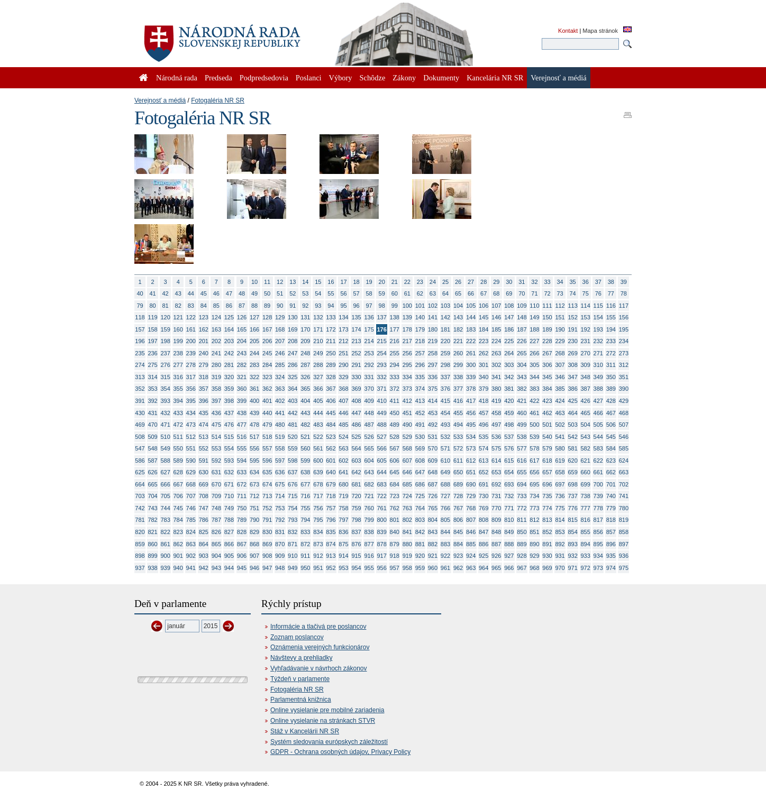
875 (343, 544)
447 (356, 413)
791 (267, 520)
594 (242, 460)
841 (407, 532)
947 (267, 568)
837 (356, 532)
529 (407, 437)
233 (611, 341)
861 (165, 544)
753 (280, 508)
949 (292, 568)
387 (585, 388)
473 (191, 424)
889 (521, 544)
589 (178, 460)
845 (458, 532)
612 (471, 460)
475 (216, 424)
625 (139, 472)
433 (178, 413)
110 (534, 305)
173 (343, 329)
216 (394, 341)
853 (559, 532)
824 (191, 532)
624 (623, 460)
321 (242, 377)
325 (292, 377)
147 (509, 317)
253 (368, 353)
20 (382, 282)
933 (585, 556)
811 (521, 520)
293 (382, 365)
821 (152, 532)
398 (229, 401)
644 (382, 472)
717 (318, 496)
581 (572, 448)
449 (382, 413)
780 (623, 508)
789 (242, 520)
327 (318, 377)
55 (330, 293)
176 (382, 329)
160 (178, 329)
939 (165, 568)
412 (407, 401)
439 (254, 413)
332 (382, 377)
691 (483, 484)
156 (623, 317)
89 (267, 305)
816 (585, 520)
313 (139, 377)
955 (368, 568)
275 (152, 365)
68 (496, 293)
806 (458, 520)
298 (445, 365)
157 (139, 329)
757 (330, 508)
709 (216, 496)
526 (368, 437)
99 (394, 305)
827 (229, 532)
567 (394, 448)
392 (152, 401)
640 (330, 472)
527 (382, 437)
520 (292, 437)
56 (343, 293)
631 (216, 472)
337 (445, 377)
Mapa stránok (600, 30)
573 (471, 448)
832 (292, 532)
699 (585, 484)
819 (623, 520)
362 (267, 388)
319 (216, 377)
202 (216, 341)
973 (598, 568)
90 (280, 305)
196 (139, 341)
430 (139, 413)
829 (254, 532)
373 (407, 388)
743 (152, 508)
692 (496, 484)
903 (203, 556)
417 (471, 401)
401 (267, 401)
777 (585, 508)
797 (343, 520)
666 (165, 484)
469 (139, 424)
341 (496, 377)
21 (394, 282)
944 (229, 568)
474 (203, 424)
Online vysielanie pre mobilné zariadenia (327, 710)
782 (152, 520)
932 (572, 556)
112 (559, 305)
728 (458, 496)
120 (165, 317)
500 (534, 424)
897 (623, 544)
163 (216, 329)
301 (483, 365)
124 (216, 317)
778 (598, 508)
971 (572, 568)
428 (611, 401)
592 (216, 460)
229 (559, 341)
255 (394, 353)
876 (356, 544)
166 (254, 329)
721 (368, 496)
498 (509, 424)
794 (305, 520)
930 (547, 556)
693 (509, 484)
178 (407, 329)
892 (559, 544)
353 (152, 388)
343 (521, 377)
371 (382, 388)
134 (343, 317)
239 (191, 353)
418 (483, 401)
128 (267, 317)
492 (432, 424)
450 (394, 413)
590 (191, 460)
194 (611, 329)
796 (330, 520)
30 (509, 282)
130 (292, 317)
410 (382, 401)
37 (598, 282)
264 (509, 353)
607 (407, 460)
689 (458, 484)
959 (420, 568)
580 (559, 448)
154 (598, 317)
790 (254, 520)
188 (534, 329)
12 (280, 282)
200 (191, 341)
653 (496, 472)
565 (368, 448)
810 (509, 520)
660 (585, 472)
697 (559, 484)
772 (521, 508)
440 (267, 413)
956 (382, 568)
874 (330, 544)
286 (292, 365)
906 (242, 556)
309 (585, 365)
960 (432, 568)
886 (483, 544)
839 (382, 532)
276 (165, 365)
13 (292, 282)
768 (471, 508)
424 (559, 401)
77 (611, 293)
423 (547, 401)
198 (165, 341)
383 (534, 388)
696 (547, 484)
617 (534, 460)
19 (369, 282)
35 (573, 282)
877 (368, 544)
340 (483, 377)
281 (229, 365)
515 (229, 437)
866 (229, 544)
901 (178, 556)
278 (191, 365)
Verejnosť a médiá (160, 100)
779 (611, 508)
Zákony (404, 77)
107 (496, 305)
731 (496, 496)
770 (496, 508)
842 (420, 532)
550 (178, 448)
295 (407, 365)
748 (216, 508)
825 (203, 532)
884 (458, 544)
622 (598, 460)
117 (623, 305)
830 (267, 532)
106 (483, 305)
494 (458, 424)
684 (394, 484)
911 (305, 556)
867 (242, 544)
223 (483, 341)
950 (305, 568)
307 (559, 365)
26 (458, 282)
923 (458, 556)
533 (458, 437)
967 (521, 568)
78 (624, 293)
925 (483, 556)
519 (280, 437)
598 (292, 460)
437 (229, 413)
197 (152, 341)
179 (420, 329)
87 (242, 305)
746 (191, 508)
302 (496, 365)
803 (420, 520)
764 (420, 508)
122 (191, 317)
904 (216, 556)
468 (623, 413)
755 (305, 508)
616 (521, 460)
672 (242, 484)
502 (559, 424)
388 (598, 388)
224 (496, 341)
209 (305, 341)
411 (394, 401)
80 (152, 305)
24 (433, 282)
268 (559, 353)
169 (292, 329)
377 (458, 388)
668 (191, 484)
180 (432, 329)
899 (152, 556)
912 (318, 556)
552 (203, 448)
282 (242, 365)
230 (572, 341)
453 (432, 413)
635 (267, 472)
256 (407, 353)
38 (611, 282)
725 (420, 496)
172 (330, 329)
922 (445, 556)
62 (420, 293)
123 (203, 317)
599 (305, 460)
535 (483, 437)
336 (432, 377)
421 (521, 401)
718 (330, 496)
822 (165, 532)
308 (572, 365)
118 (139, 317)
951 (318, 568)
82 (178, 305)
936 (623, 556)
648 (432, 472)
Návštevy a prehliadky (301, 657)
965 (496, 568)
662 (611, 472)
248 (305, 353)
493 (445, 424)
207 (280, 341)
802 (407, 520)
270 (585, 353)
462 (547, 413)
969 (547, 568)
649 (445, 472)
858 (623, 532)
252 (356, 353)
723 (394, 496)
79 (139, 305)
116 (611, 305)
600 (318, 460)
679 (330, 484)
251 (343, 353)
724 (407, 496)
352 (139, 388)
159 (165, 329)
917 (382, 556)
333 (394, 377)
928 (521, 556)
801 (394, 520)
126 (242, 317)
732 (509, 496)
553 (216, 448)
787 (216, 520)
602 (343, 460)
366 (318, 388)
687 (432, 484)
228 (547, 341)
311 (611, 365)
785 (191, 520)
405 (318, 401)
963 (471, 568)
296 (420, 365)
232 (598, 341)
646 (407, 472)
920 (420, 556)
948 (280, 568)
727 (445, 496)
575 (496, 448)
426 (585, 401)
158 (152, 329)
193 (598, 329)
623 (611, 460)
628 (178, 472)
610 (445, 460)
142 (445, 317)
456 (471, 413)
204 (242, 341)
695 (534, 484)
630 (203, 472)
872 (305, 544)
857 (611, 532)
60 (394, 293)
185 (496, 329)
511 (178, 437)
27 (471, 282)
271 (598, 353)
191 (572, 329)
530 (420, 437)
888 (509, 544)
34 (560, 282)
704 (152, 496)
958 (407, 568)
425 (572, 401)
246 (280, 353)
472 (178, 424)
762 (394, 508)
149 (534, 317)
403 (292, 401)
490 (407, 424)
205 (254, 341)
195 (623, 329)
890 (534, 544)
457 (483, 413)
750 (242, 508)
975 (623, 568)
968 (534, 568)
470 (152, 424)
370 (368, 388)
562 (330, 448)
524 (343, 437)
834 (318, 532)
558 (280, 448)
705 (165, 496)
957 (394, 568)
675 (280, 484)
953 (343, 568)
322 (254, 377)
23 (420, 282)
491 (420, 424)
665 (152, 484)
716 (305, 496)
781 (139, 520)
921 (432, 556)
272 (611, 353)
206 (267, 341)
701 (611, 484)
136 (368, 317)
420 (509, 401)
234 (623, 341)
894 (585, 544)
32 (534, 282)
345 (547, 377)
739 (598, 496)
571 (445, 448)
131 (305, 317)
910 (292, 556)
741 (623, 496)
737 (572, 496)
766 (445, 508)
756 (318, 508)
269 (572, 353)
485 (343, 424)
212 (343, 341)
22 (407, 282)
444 (318, 413)
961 (445, 568)
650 (458, 472)
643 (368, 472)
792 (280, 520)
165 (242, 329)
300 (471, 365)
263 (496, 353)
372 (394, 388)
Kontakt (568, 30)
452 (420, 413)
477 (242, 424)
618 (547, 460)
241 (216, 353)
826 (216, 532)
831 (280, 532)
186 (509, 329)
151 (559, 317)
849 (509, 532)
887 (496, 544)
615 (509, 460)
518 (267, 437)
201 (203, 341)
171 (318, 329)
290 (343, 365)
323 (267, 377)
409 (368, 401)
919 (407, 556)
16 (330, 282)
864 (203, 544)
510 (165, 437)
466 (598, 413)
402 (280, 401)
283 (254, 365)
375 (432, 388)
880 (407, 544)
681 (356, 484)
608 (420, 460)
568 (407, 448)
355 (178, 388)
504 (585, 424)
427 (598, 401)
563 (343, 448)
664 (139, 484)
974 (611, 568)
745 (178, 508)
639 (318, 472)
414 (432, 401)
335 (420, 377)
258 (432, 353)
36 (585, 282)
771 (509, 508)
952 (330, 568)
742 (139, 508)
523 (330, 437)
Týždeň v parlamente (300, 679)
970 (559, 568)
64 (445, 293)
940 (178, 568)
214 (368, 341)
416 (458, 401)
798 (356, 520)
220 (445, 341)
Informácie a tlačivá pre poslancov (318, 626)
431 (152, 413)
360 (242, 388)
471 (165, 424)
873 (318, 544)
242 (229, 353)
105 (471, 305)
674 (267, 484)
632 (229, 472)
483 (318, 424)
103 (445, 305)
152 (572, 317)
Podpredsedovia (264, 77)
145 (483, 317)
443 (305, 413)
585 (623, 448)
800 (382, 520)
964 (483, 568)
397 (216, 401)
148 (521, 317)
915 (356, 556)
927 (509, 556)
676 (292, 484)
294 (394, 365)
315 (165, 377)
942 (203, 568)
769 (483, 508)
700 (598, 484)
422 (534, 401)
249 (318, 353)
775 (559, 508)
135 (356, 317)
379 (483, 388)
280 (216, 365)
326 (305, 377)
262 (483, 353)
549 (165, 448)
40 (139, 293)
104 (458, 305)
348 (585, 377)
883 (445, 544)
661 (598, 472)
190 (559, 329)
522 (318, 437)
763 (407, 508)
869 (267, 544)
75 (585, 293)
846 (471, 532)
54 (318, 293)
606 (394, 460)
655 (521, 472)
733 (521, 496)
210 (318, 341)
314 (152, 377)
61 (407, 293)
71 (534, 293)
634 (254, 472)
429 (623, 401)
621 (585, 460)
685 (407, 484)
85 (216, 305)
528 (394, 437)
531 (432, 437)
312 (623, 365)
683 (382, 484)
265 (521, 353)
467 (611, 413)
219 (432, 341)
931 (559, 556)
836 (343, 532)
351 (623, 377)
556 (254, 448)
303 (509, 365)
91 (292, 305)
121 (178, 317)
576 (509, 448)
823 (178, 532)
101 (420, 305)
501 (547, 424)
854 (572, 532)
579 (547, 448)
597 (280, 460)
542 (572, 437)
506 (611, 424)
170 (305, 329)
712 (254, 496)
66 (471, 293)
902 (191, 556)
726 (432, 496)
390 (623, 388)
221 (458, 341)
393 (165, 401)
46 (216, 293)
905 (229, 556)
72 (547, 293)
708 (203, 496)
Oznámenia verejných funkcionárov (319, 647)
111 (547, 305)
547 (139, 448)
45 (203, 293)
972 (585, 568)
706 (178, 496)
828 (242, 532)
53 (305, 293)
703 (139, 496)
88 (254, 305)
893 (572, 544)
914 (343, 556)
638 (305, 472)
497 (496, 424)
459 (509, 413)
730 (483, 496)
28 (483, 282)
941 (191, 568)
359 (229, 388)
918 (394, 556)
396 (203, 401)
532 (445, 437)
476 (229, 424)
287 (305, 365)
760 (368, 508)
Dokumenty (441, 77)
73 (560, 293)
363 (280, 388)
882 (432, 544)
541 (559, 437)
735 (547, 496)
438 (242, 413)
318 (203, 377)
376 (445, 388)
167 (267, 329)
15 (318, 282)
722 (382, 496)
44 (191, 293)
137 (382, 317)
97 (369, 305)
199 (178, 341)
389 (611, 388)
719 (343, 496)
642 (356, 472)
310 (598, 365)
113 (572, 305)
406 (330, 401)
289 (330, 365)
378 (471, 388)
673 (254, 484)
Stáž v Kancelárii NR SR (304, 731)
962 (458, 568)
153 (585, 317)
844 (445, 532)
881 (420, 544)
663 (623, 472)
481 (292, 424)
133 (330, 317)
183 (471, 329)
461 (534, 413)
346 (559, 377)
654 (509, 472)
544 (598, 437)
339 (471, 377)
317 (191, 377)
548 (152, 448)
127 (254, 317)
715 (292, 496)
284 (267, 365)
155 (611, 317)
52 (292, 293)
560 (305, 448)
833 (305, 532)
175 (368, 329)
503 (572, 424)
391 (139, 401)
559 (292, 448)
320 (229, 377)
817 (598, 520)
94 (330, 305)
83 (191, 305)
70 (521, 293)
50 (267, 293)
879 (394, 544)
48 (242, 293)
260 (458, 353)
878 (382, 544)
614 (496, 460)
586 (139, 460)
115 (598, 305)
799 (368, 520)
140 (420, 317)
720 (356, 496)
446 (343, 413)
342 (509, 377)
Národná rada (176, 77)
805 (445, 520)
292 (368, 365)
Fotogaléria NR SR (217, 100)
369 (356, 388)
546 (623, 437)
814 (559, 520)
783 (165, 520)
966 (509, 568)
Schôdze (373, 77)
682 (368, 484)
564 (356, 448)
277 (178, 365)
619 (559, 460)
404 (305, 401)
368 (343, 388)
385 (559, 388)
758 (343, 508)
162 (203, 329)
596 (267, 460)
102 (432, 305)
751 (254, 508)
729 (471, 496)
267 (547, 353)
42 (165, 293)
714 (280, 496)
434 (191, 413)
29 (496, 282)
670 (216, 484)
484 (330, 424)
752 (267, 508)
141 (432, 317)
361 (254, 388)
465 (585, 413)
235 (139, 353)
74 (573, 293)
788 (229, 520)
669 (203, 484)
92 (305, 305)
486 (356, 424)
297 (432, 365)
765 (432, 508)
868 (254, 544)
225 (509, 341)
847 (483, 532)
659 (572, 472)
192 (585, 329)
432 (165, 413)
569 (420, 448)
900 (165, 556)
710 (229, 496)
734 (534, 496)
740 (611, 496)
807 (471, 520)
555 (242, 448)
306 (547, 365)
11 (267, 282)
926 (496, 556)
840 (394, 532)
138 (394, 317)
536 (496, 437)
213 (356, 341)
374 (420, 388)
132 (318, 317)
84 (203, 305)
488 (382, 424)
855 (585, 532)
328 (330, 377)
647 (420, 472)
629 (191, 472)
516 (242, 437)
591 (203, 460)
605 (382, 460)
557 (267, 448)
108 (509, 305)
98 (382, 305)
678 (318, 484)
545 (611, 437)
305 (534, 365)
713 (267, 496)
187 (521, 329)
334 (407, 377)
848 (496, 532)
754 (292, 508)
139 (407, 317)
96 (356, 305)
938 (152, 568)
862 (178, 544)
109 (521, 305)
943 (216, 568)
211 (330, 341)
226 (521, 341)
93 (318, 305)
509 (152, 437)
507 (623, 424)
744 (165, 508)
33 (547, 282)
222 (471, 341)
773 (534, 508)
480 (280, 424)
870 (280, 544)
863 (191, 544)
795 (318, 520)
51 (280, 293)
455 (458, 413)
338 (458, 377)
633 (242, 472)
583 (598, 448)
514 (216, 437)
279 (203, 365)
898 (139, 556)
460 (521, 413)
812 (534, 520)
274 (139, 365)
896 (611, 544)
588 (165, 460)
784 (178, 520)
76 (598, 293)
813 (547, 520)
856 (598, 532)
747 (203, 508)
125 (229, 317)
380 (496, 388)
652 (483, 472)
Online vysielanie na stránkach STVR (322, 720)
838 (368, 532)
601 (330, 460)
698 (572, 484)
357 (203, 388)
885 (471, 544)
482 (305, 424)
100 (407, 305)
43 (178, 293)
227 (534, 341)
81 (165, 305)
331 (368, 377)
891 (547, 544)
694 (521, 484)
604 (368, 460)
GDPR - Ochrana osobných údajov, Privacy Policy (340, 752)
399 (242, 401)
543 (585, 437)
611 (458, 460)
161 (191, 329)
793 (292, 520)
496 (483, 424)
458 (496, 413)
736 (559, 496)
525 (356, 437)
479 (267, 424)
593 (229, 460)
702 (623, 484)
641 (343, 472)
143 (458, 317)
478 (254, 424)
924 (471, 556)
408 (356, 401)
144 (471, 317)
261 (471, 353)
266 (534, 353)
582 (585, 448)
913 (330, 556)
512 (191, 437)
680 (343, 484)
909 (280, 556)
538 (521, 437)
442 (292, 413)
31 (521, 282)
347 (572, 377)
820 (139, 532)
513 (203, 437)
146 (496, 317)
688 (445, 484)
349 (598, 377)
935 (611, 556)
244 (254, 353)
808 (483, 520)
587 (152, 460)
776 (572, 508)
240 (203, 353)
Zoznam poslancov (297, 637)
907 (254, 556)
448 (368, 413)
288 (318, 365)
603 (356, 460)
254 (382, 353)
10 (254, 282)
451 (407, 413)
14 (305, 282)
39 (624, 282)
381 (509, 388)
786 (203, 520)
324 (280, 377)
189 (547, 329)
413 (420, 401)
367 (330, 388)
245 (267, 353)
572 (458, 448)
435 (203, 413)
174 (356, 329)
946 (254, 568)
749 (229, 508)
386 (572, 388)
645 (394, 472)
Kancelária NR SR (495, 77)
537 (509, 437)
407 (343, 401)
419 (496, 401)
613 (483, 460)
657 (547, 472)
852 (547, 532)
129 (280, 317)
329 (343, 377)
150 (547, 317)
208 (292, 341)
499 (521, 424)
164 (229, 329)
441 (280, 413)
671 (229, 484)
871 (292, 544)
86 (229, 305)
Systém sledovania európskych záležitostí (329, 742)
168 (280, 329)
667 (178, 484)
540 (547, 437)
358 (216, 388)
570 (432, 448)
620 (572, 460)
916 (368, 556)
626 (152, 472)
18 (356, 282)
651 (471, 472)
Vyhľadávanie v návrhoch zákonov (318, 668)
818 (611, 520)
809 (496, 520)
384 (547, 388)
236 (152, 353)
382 (521, 388)
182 (458, 329)
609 (432, 460)
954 (356, 568)
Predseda (218, 77)
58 (369, 293)
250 (330, 353)
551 (191, 448)
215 (382, 341)
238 (178, 353)
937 (139, 568)
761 (382, 508)
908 (267, 556)
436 (216, 413)
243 (242, 353)
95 (343, 305)
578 (534, 448)
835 (330, 532)
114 (585, 305)
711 (242, 496)
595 (254, 460)
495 (471, 424)
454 (445, 413)
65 (458, 293)
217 (407, 341)
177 (394, 329)
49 (254, 293)
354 (165, 388)
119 (152, 317)
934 (598, 556)
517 (254, 437)
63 (433, 293)
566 (382, 448)
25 (445, 282)
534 (471, 437)
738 (585, 496)
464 (572, 413)
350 (611, 377)
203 (229, 341)
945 (242, 568)
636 (280, 472)
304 (521, 365)
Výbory (340, 77)
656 (534, 472)
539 (534, 437)
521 (305, 437)
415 (445, 401)
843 (432, 532)
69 (509, 293)
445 (330, 413)
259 (445, 353)
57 (356, 293)
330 (356, 377)
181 (445, 329)
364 (292, 388)
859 (139, 544)
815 (572, 520)
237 (165, 353)
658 (559, 472)
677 (305, 484)
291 (356, 365)
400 (254, 401)
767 (458, 508)
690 (471, 484)
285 (280, 365)
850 (521, 532)
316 (178, 377)
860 (152, 544)
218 (420, 341)
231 (585, 341)
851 (534, 532)
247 (292, 353)
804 (432, 520)
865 (216, 544)
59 (382, 293)
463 (559, 413)
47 (229, 293)
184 (483, 329)
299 (458, 365)
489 (394, 424)
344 (534, 377)
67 (483, 293)
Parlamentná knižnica (300, 699)
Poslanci (309, 77)
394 (178, 401)
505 (598, 424)
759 (356, 508)
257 (420, 353)
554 (229, 448)
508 (139, 437)
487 (368, 424)
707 (191, 496)
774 (547, 508)
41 (152, 293)
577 (521, 448)
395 (191, 401)
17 (343, 282)
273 (623, 353)
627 (165, 472)
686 (420, 484)
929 (534, 556)
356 (191, 388)
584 (611, 448)
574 (483, 448)
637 (292, 472)
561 (318, 448)
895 (598, 544)
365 (305, 388)
